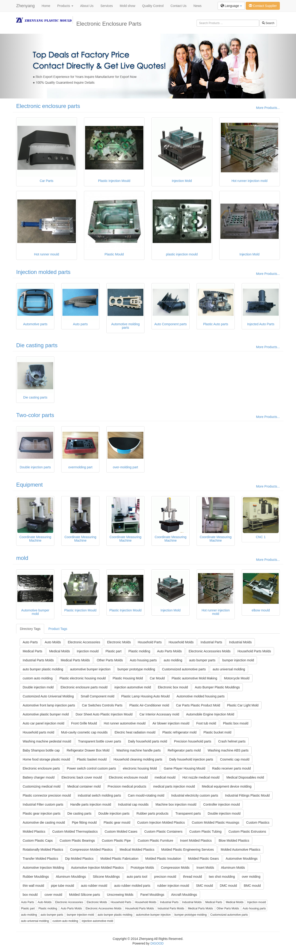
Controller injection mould (221, 804)
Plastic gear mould (117, 822)
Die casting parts (37, 345)
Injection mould (88, 651)
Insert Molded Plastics (196, 840)
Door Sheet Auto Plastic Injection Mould (104, 714)
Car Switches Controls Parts (102, 705)
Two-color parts (35, 415)
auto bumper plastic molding (43, 669)
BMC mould (252, 885)
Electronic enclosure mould (128, 777)
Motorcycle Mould (237, 678)
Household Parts (150, 642)
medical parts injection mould (174, 786)
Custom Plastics (257, 822)
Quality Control (153, 6)
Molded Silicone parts (84, 894)
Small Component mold (97, 696)
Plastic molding (139, 651)
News (198, 6)
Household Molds (181, 642)
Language (231, 6)
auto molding (173, 660)
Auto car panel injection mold (43, 723)
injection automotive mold (132, 687)
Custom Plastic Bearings (77, 840)
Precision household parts (192, 741)
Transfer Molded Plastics (40, 858)
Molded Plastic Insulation (163, 858)
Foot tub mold (206, 723)
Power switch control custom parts (91, 768)
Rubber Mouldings (36, 876)
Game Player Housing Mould (184, 768)
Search (268, 23)
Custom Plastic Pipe (116, 840)
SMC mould (204, 885)
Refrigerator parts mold (184, 750)
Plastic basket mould (92, 759)
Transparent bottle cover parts (99, 741)
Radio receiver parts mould (231, 768)
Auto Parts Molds (169, 651)
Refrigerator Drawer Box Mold (88, 750)
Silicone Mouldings (106, 876)
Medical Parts (32, 651)
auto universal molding (229, 669)
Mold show (127, 6)
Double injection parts (114, 813)
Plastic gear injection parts (41, 813)
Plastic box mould (235, 723)
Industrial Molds (240, 642)
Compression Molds (175, 867)
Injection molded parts (43, 272)
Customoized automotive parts (184, 669)
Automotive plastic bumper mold (46, 714)
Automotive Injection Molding (43, 867)
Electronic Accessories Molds (210, 651)
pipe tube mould (62, 885)
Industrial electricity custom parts (194, 795)
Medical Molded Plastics (137, 849)
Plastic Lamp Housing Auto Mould (145, 696)
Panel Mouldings (152, 894)
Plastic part (113, 651)
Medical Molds (59, 651)
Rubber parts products (152, 813)
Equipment (29, 485)
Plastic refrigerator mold (179, 732)
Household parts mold (38, 732)
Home (46, 6)
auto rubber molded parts (132, 885)
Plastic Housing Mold (128, 678)
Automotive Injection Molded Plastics (97, 867)
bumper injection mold (238, 660)
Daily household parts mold (147, 741)
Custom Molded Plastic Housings (215, 822)
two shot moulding (222, 876)
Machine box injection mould (175, 804)
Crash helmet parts (231, 741)
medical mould (165, 777)
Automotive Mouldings (242, 858)
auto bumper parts (202, 660)
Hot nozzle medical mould (200, 777)
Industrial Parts (211, 642)
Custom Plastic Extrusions (247, 831)
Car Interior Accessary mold (159, 714)
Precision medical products (127, 786)
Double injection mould (224, 813)
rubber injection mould (173, 885)
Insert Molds (205, 867)
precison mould (165, 876)
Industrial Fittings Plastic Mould (247, 795)
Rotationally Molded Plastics (43, 849)
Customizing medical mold (41, 786)
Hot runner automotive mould (125, 723)
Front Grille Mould (84, 723)
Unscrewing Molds (120, 894)
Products (65, 6)
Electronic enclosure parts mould (84, 687)
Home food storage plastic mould (46, 759)
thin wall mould (33, 885)
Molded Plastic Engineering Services (187, 849)
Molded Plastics (34, 831)
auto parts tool (137, 876)
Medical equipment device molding (227, 786)
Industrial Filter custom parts (43, 804)
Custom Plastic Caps (38, 840)
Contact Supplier (263, 6)
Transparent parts (188, 813)
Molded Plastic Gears (203, 858)
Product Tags (57, 629)
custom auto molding (37, 678)
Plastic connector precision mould (47, 795)
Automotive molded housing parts (201, 696)
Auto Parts (30, 642)
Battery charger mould (39, 777)
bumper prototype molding (136, 669)
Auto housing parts (143, 660)
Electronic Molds (119, 642)
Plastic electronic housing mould (82, 678)
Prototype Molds (142, 867)
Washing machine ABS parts (228, 750)
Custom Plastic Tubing (205, 831)
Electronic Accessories (84, 642)
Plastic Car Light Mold (243, 705)
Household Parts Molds (254, 651)
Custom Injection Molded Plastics (161, 822)
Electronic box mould (173, 687)
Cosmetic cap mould (234, 759)
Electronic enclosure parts (48, 106)
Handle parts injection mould (90, 804)
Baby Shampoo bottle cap (41, 750)
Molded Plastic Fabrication (119, 858)
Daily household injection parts (191, 759)
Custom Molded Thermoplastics (75, 831)
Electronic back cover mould (82, 777)
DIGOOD (157, 943)
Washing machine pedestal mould (47, 741)
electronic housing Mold (140, 768)
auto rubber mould (94, 885)
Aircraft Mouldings (184, 894)
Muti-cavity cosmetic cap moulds (84, 732)
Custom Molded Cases (121, 831)
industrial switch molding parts (99, 795)
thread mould (192, 876)
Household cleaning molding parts (138, 759)
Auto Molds (53, 642)
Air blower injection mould (170, 723)
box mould (30, 894)
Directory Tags (30, 629)
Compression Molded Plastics (91, 849)
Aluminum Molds (233, 867)
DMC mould (228, 885)
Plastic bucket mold (217, 732)
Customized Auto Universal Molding (48, 696)
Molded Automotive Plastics (240, 849)
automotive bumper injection (90, 669)
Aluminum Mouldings (71, 876)
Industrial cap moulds (133, 804)
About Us (87, 6)
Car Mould (157, 678)
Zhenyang (25, 5)
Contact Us (178, 6)
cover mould (53, 894)
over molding (251, 876)
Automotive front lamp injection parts (49, 705)
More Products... (268, 108)
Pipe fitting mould (84, 822)
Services (106, 6)
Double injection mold (38, 687)
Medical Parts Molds (75, 660)
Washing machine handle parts (138, 750)
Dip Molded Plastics (79, 858)
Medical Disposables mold (245, 777)
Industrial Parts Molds (38, 660)
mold (22, 558)
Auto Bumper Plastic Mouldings (217, 687)
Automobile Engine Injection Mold (210, 714)
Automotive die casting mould (44, 822)
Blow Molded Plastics (234, 840)
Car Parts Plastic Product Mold (198, 705)
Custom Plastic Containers (163, 831)
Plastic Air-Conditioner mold (149, 705)
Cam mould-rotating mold (146, 795)
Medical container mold (84, 786)
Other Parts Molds (110, 660)
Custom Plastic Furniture (155, 840)
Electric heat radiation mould (134, 732)
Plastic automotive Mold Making (194, 678)
